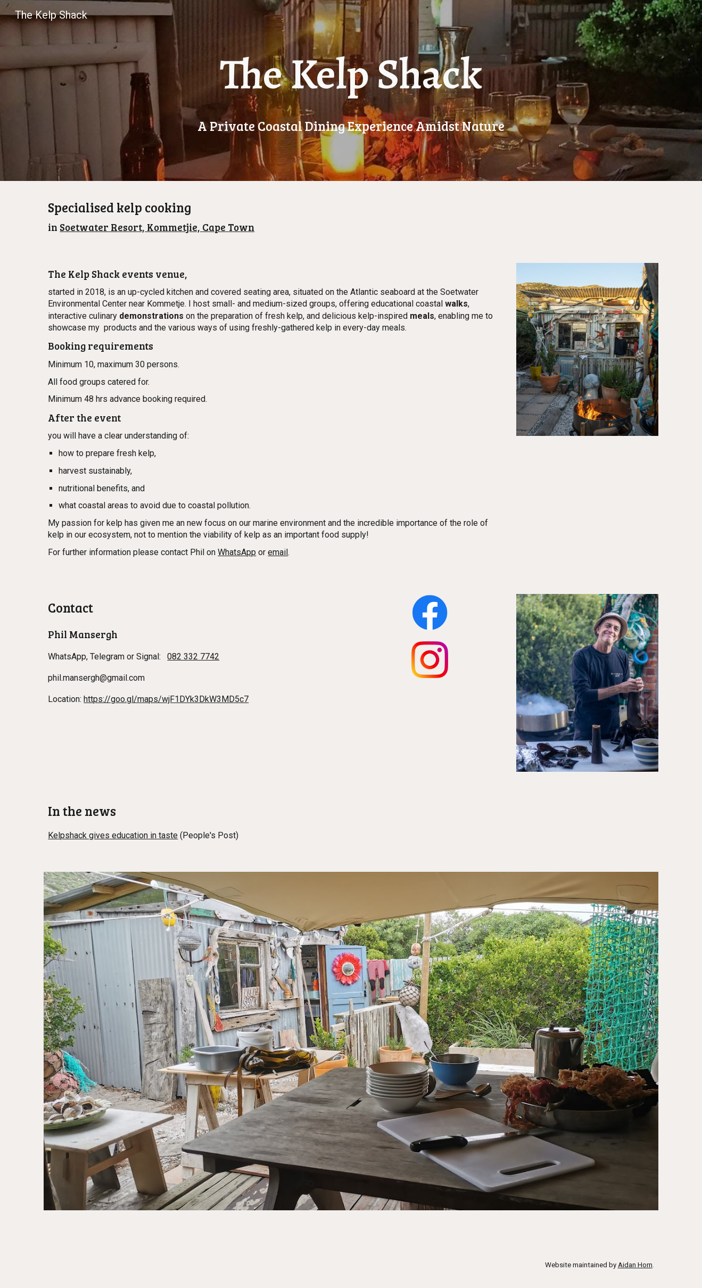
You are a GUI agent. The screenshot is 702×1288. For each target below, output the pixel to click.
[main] (351, 90)
